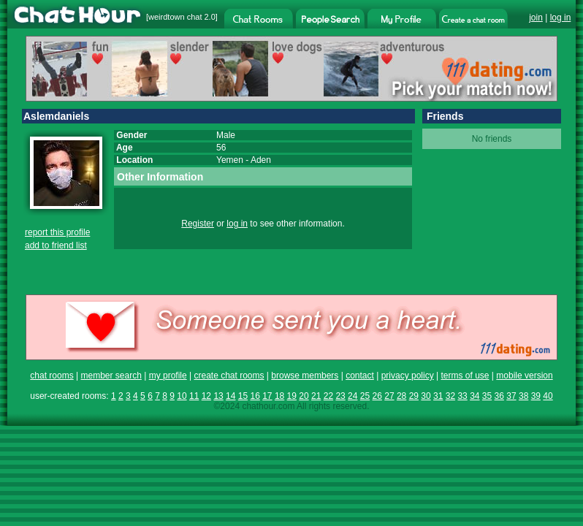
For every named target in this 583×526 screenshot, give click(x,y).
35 (487, 396)
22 (328, 396)
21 (316, 396)
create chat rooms (229, 375)
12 (206, 396)
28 (401, 396)
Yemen (229, 160)
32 (450, 396)
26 (377, 396)
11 (194, 396)
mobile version (524, 375)
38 (523, 396)
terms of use (465, 375)
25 (365, 396)
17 (267, 396)
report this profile (57, 232)
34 (474, 396)
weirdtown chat (175, 16)
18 (279, 396)
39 (536, 396)
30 (425, 396)
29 (414, 396)
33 (462, 396)
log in (560, 17)
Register (197, 223)
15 (243, 396)
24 (352, 396)
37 (511, 396)
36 (499, 396)
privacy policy (407, 375)
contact (360, 375)
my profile (168, 375)
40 (547, 396)
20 (303, 396)
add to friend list (56, 245)
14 (230, 396)
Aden (261, 160)
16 (254, 396)
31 (438, 396)
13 (218, 396)
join (536, 17)
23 (340, 396)
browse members (304, 375)
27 (389, 396)
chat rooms (51, 375)
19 (292, 396)
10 (181, 396)
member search (110, 375)
